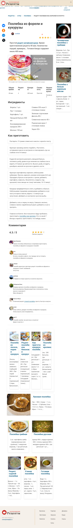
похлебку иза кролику (27, 216)
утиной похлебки (29, 301)
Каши (63, 515)
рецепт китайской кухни (27, 43)
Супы (52, 523)
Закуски (53, 515)
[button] (71, 2)
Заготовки (42, 515)
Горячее (53, 511)
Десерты (64, 511)
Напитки (42, 519)
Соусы (64, 519)
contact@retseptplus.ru (7, 519)
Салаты (53, 519)
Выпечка (42, 511)
